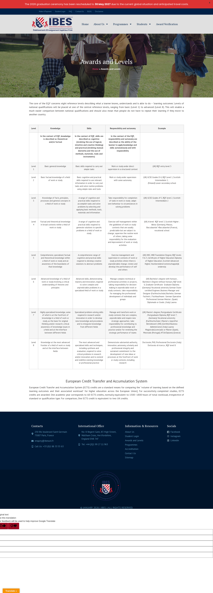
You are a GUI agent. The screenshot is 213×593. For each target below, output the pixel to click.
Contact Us (80, 11)
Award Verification (167, 24)
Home (85, 24)
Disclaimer (99, 11)
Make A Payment (45, 11)
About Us (101, 24)
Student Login (60, 11)
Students (144, 24)
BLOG (89, 11)
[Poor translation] (13, 526)
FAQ (70, 11)
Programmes (122, 24)
